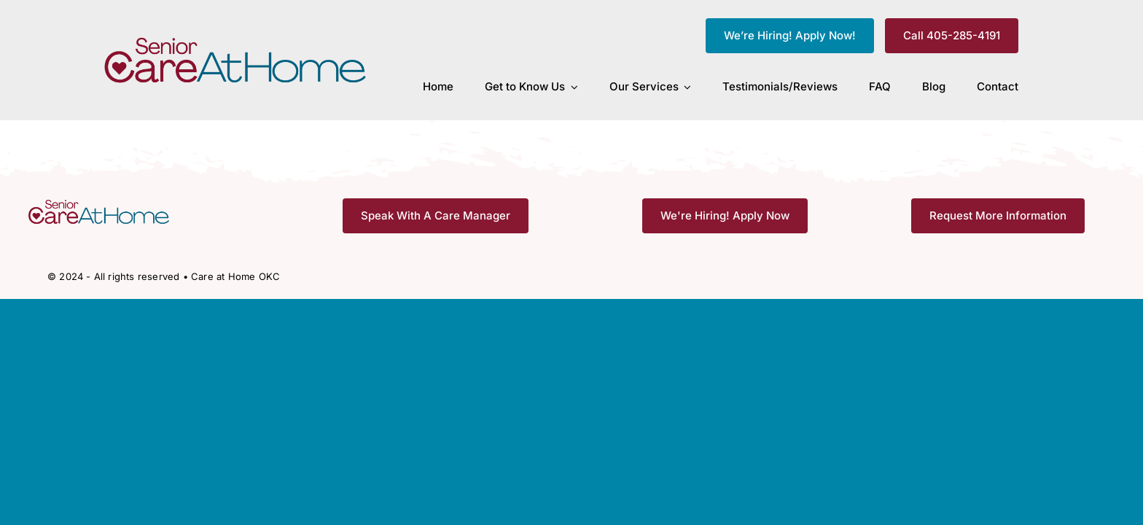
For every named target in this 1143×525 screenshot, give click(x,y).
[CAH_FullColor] (236, 41)
